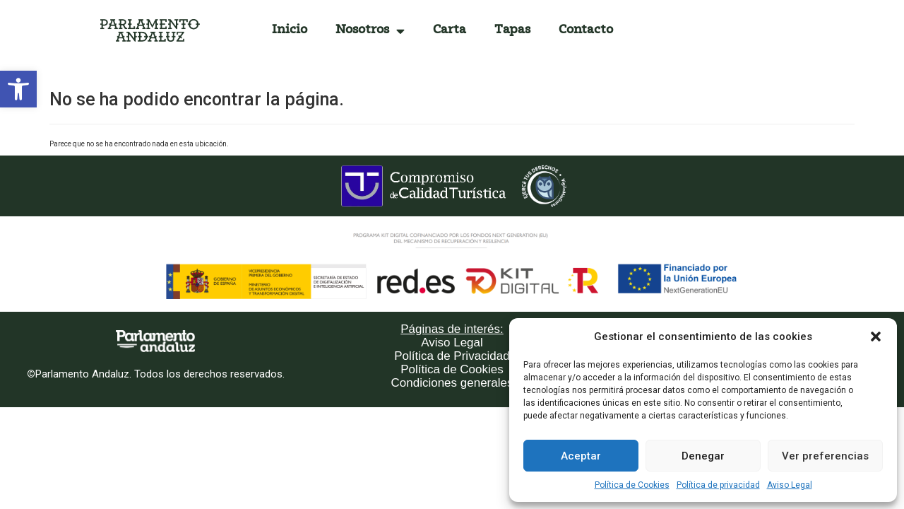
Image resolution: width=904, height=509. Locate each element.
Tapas (512, 30)
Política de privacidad (718, 485)
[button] (18, 89)
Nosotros (370, 31)
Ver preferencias (825, 456)
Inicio (289, 30)
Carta (449, 30)
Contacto (586, 30)
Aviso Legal (789, 485)
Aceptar (581, 456)
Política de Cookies (632, 485)
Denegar (703, 456)
